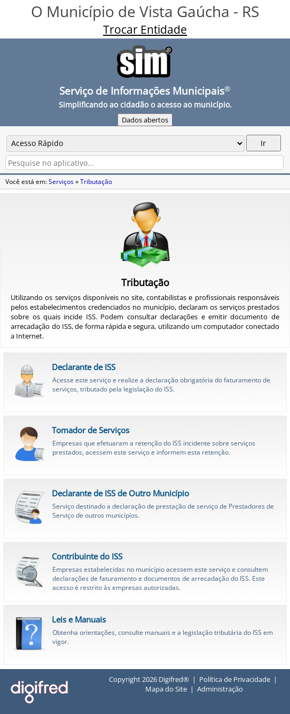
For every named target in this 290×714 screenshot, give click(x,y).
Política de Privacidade (234, 679)
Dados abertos (145, 120)
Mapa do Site (166, 689)
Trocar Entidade (145, 29)
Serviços (61, 181)
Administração (220, 689)
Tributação (96, 181)
